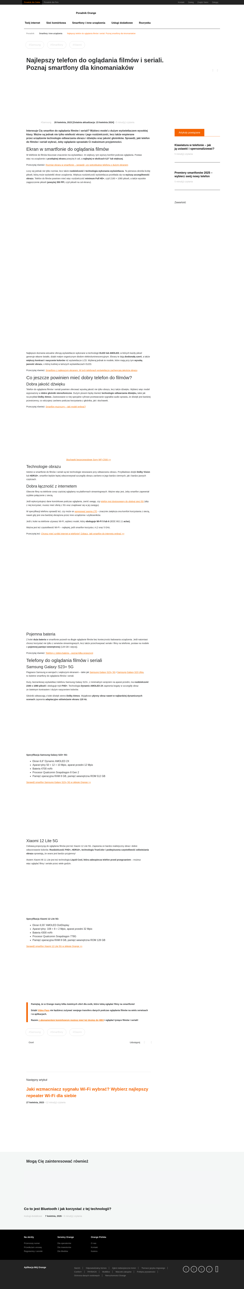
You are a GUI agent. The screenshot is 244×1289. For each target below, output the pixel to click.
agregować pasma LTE (86, 511)
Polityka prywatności (146, 1272)
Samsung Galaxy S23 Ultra (130, 672)
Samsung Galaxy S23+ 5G (102, 672)
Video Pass (43, 1010)
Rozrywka (145, 23)
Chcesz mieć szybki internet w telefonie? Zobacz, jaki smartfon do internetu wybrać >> (82, 533)
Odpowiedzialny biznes (96, 1268)
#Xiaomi (77, 44)
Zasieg (191, 2)
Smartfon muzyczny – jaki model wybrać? (66, 406)
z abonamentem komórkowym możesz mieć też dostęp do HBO (71, 1020)
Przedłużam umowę (33, 1247)
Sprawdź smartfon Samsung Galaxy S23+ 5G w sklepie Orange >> (58, 782)
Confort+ (78, 1272)
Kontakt (181, 2)
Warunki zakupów (123, 1272)
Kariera (94, 1251)
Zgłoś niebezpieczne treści (124, 1268)
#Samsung (35, 44)
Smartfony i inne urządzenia (88, 23)
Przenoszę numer (32, 1243)
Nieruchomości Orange (115, 1275)
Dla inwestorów (64, 1247)
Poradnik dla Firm (51, 2)
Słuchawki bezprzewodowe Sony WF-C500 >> (88, 459)
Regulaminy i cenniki (33, 1251)
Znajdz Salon (202, 2)
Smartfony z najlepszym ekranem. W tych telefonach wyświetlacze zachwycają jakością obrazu (91, 370)
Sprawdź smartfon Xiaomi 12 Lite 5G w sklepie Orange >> (54, 946)
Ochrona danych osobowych (87, 1275)
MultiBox (106, 1272)
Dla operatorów (64, 1243)
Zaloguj (215, 2)
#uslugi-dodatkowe (33, 1216)
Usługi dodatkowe (122, 23)
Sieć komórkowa (56, 23)
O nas (93, 1243)
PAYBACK (92, 1272)
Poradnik (30, 33)
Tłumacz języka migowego (153, 1268)
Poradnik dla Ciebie (32, 2)
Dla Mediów (62, 1251)
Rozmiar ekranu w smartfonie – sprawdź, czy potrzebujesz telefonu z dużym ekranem (87, 165)
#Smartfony (56, 44)
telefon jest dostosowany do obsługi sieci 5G (122, 501)
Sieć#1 (77, 1268)
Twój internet (32, 23)
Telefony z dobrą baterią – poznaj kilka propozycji (69, 653)
